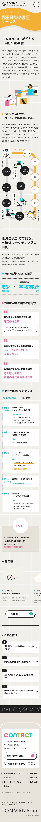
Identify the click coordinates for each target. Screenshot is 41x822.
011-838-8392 (16, 763)
